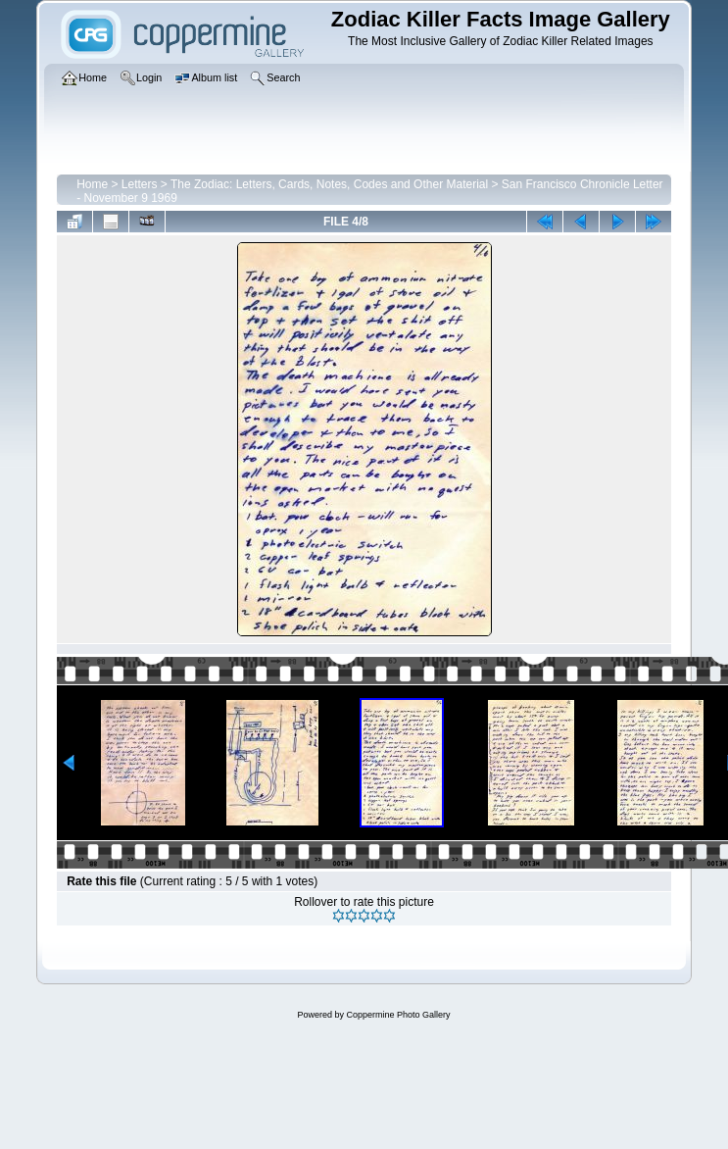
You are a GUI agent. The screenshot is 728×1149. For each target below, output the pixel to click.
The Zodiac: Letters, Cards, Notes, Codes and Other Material (329, 184)
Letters (139, 184)
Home (92, 184)
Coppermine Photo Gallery (398, 1015)
